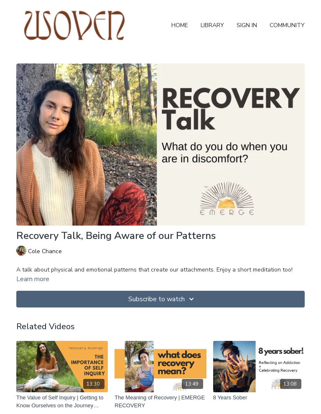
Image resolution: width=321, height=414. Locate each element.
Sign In (247, 25)
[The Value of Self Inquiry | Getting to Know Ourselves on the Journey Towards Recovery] (62, 402)
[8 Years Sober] (259, 398)
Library (212, 25)
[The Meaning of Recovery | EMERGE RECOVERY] (160, 402)
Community (287, 25)
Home (179, 25)
